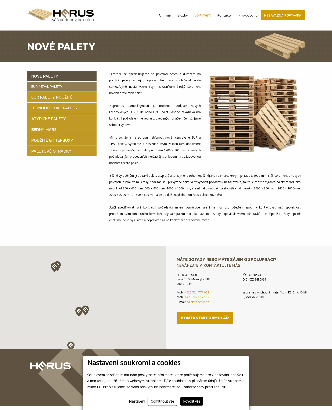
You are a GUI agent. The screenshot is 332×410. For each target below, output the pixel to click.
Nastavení (137, 401)
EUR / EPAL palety (46, 90)
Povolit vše (191, 401)
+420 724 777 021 (196, 296)
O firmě (165, 17)
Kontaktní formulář (205, 322)
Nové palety (44, 80)
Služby (182, 17)
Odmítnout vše (162, 401)
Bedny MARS (44, 133)
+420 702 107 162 (196, 301)
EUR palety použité (52, 101)
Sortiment (202, 17)
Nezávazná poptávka (282, 17)
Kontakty (224, 17)
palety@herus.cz (198, 306)
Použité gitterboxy (52, 144)
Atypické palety (48, 123)
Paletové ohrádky (51, 155)
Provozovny (247, 17)
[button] (71, 350)
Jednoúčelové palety (54, 112)
